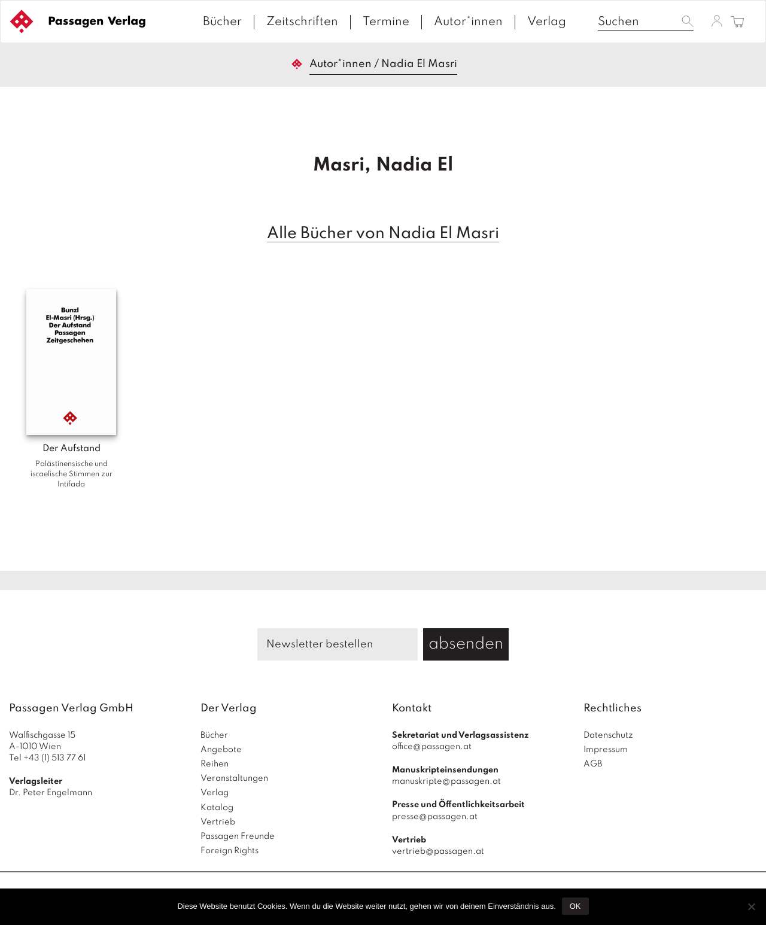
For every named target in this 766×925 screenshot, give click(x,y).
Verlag (546, 22)
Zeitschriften (302, 22)
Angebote (221, 750)
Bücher (222, 22)
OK (575, 906)
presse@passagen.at (435, 817)
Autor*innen (468, 22)
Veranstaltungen (234, 778)
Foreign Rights (229, 851)
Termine (386, 22)
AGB (592, 764)
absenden (465, 644)
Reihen (214, 764)
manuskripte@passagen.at (446, 781)
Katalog (216, 808)
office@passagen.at (432, 747)
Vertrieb (217, 822)
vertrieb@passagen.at (438, 851)
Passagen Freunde (237, 836)
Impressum (605, 750)
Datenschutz (608, 735)
